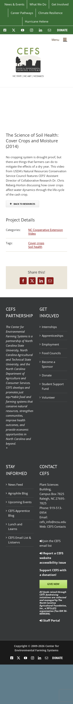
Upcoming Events (20, 502)
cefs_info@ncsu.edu (53, 522)
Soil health (35, 247)
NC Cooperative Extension (45, 230)
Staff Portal (50, 620)
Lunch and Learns (15, 526)
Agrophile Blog (18, 493)
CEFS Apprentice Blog (19, 513)
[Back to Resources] (22, 204)
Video (32, 233)
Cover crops (36, 243)
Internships (49, 327)
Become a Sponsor (48, 364)
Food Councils (51, 353)
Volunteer (48, 397)
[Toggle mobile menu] (65, 39)
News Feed (15, 484)
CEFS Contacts (56, 526)
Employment (50, 344)
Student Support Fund (53, 386)
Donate (47, 375)
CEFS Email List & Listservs (19, 540)
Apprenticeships (52, 336)
